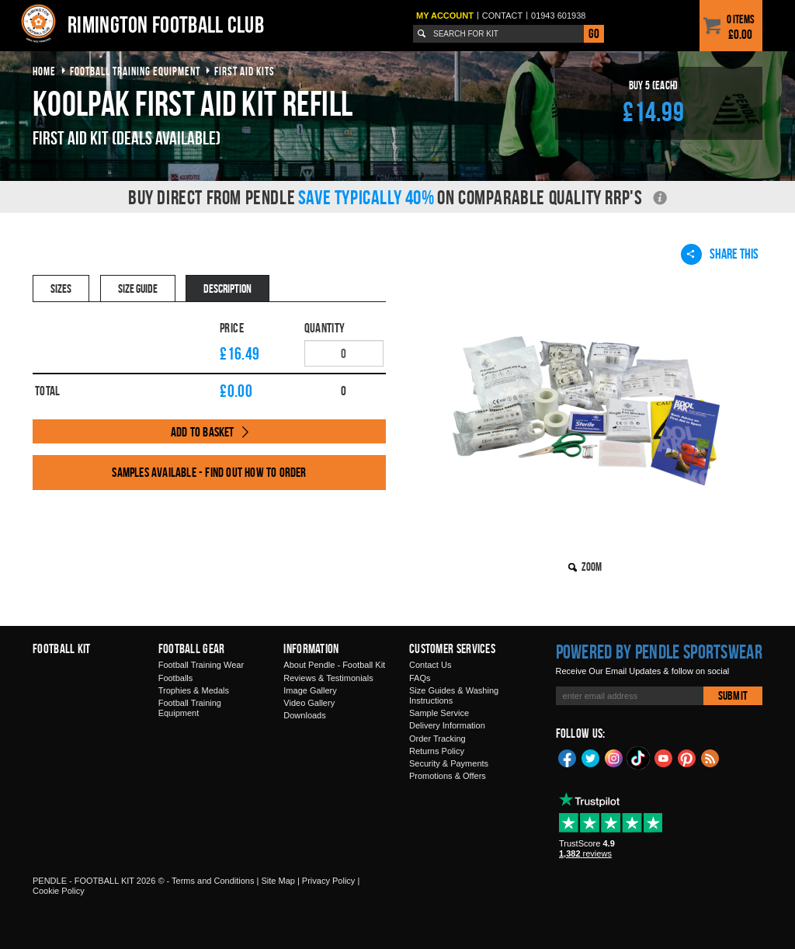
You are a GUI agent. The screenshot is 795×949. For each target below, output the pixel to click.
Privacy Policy (328, 880)
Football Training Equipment (189, 708)
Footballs (175, 678)
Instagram (614, 757)
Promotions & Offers (447, 775)
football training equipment (135, 71)
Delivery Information (447, 725)
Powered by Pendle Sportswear (659, 651)
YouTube (663, 757)
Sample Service (439, 713)
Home (44, 71)
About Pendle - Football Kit (334, 664)
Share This (720, 253)
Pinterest (687, 757)
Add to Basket (202, 432)
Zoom (591, 566)
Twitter (590, 757)
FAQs (420, 678)
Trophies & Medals (193, 690)
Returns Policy (436, 751)
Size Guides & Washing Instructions (453, 695)
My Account (445, 15)
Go (593, 33)
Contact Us (430, 664)
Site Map (277, 880)
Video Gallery (309, 702)
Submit (733, 695)
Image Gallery (309, 690)
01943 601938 (558, 15)
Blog (710, 757)
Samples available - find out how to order (209, 472)
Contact (502, 15)
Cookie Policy (59, 890)
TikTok (639, 758)
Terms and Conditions (213, 880)
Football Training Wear (201, 664)
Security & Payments (448, 763)
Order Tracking (437, 738)
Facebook (567, 757)
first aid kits (244, 71)
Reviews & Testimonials (328, 678)
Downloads (304, 715)
